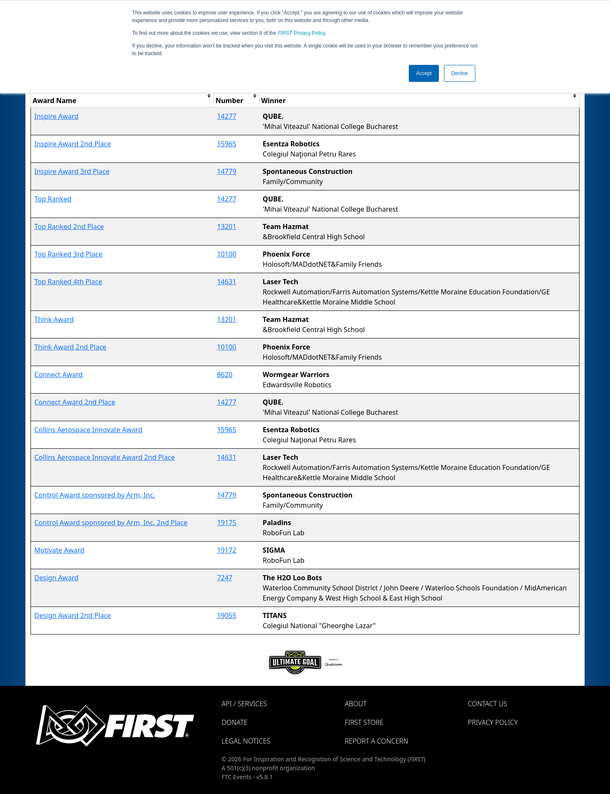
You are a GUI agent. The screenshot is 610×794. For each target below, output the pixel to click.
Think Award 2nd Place (70, 347)
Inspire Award (56, 116)
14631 (226, 281)
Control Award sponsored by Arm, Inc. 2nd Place (111, 522)
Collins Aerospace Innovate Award (88, 429)
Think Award (54, 319)
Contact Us (487, 703)
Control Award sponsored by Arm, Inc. (94, 495)
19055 (226, 615)
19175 (226, 522)
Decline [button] (459, 73)
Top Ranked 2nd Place (69, 226)
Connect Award (58, 374)
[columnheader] (122, 96)
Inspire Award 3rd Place (71, 171)
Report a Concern (376, 741)
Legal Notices (246, 741)
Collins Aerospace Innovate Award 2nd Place (104, 457)
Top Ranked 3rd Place (68, 254)
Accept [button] (424, 73)
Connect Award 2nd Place (74, 402)
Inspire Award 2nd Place (72, 143)
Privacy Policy (301, 33)
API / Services (244, 703)
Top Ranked (53, 199)
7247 (225, 577)
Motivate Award (59, 550)
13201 (226, 226)
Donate (234, 722)
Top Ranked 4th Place (68, 281)
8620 (225, 374)
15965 (226, 143)
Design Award (56, 577)
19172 (226, 550)
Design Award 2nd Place (72, 615)
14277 (226, 116)
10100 (226, 254)
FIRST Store (364, 722)
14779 (226, 171)
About (356, 703)
